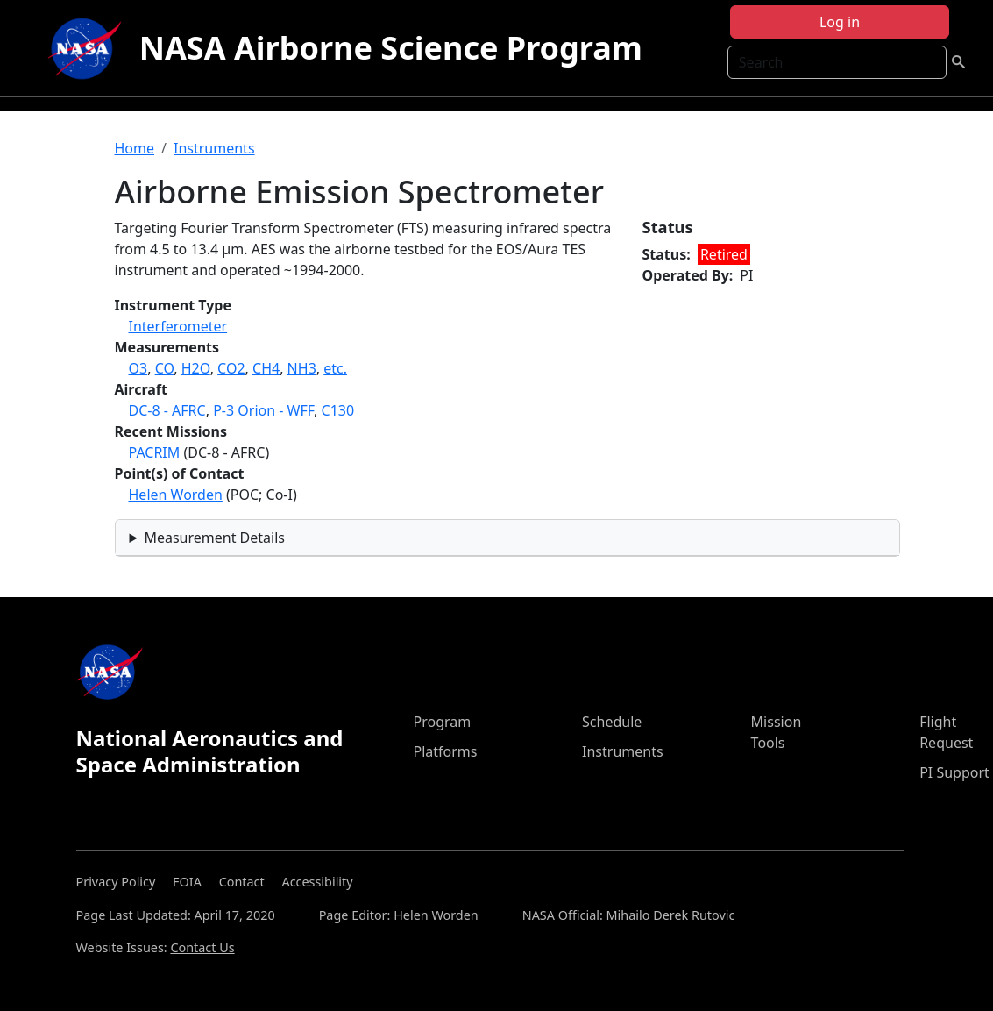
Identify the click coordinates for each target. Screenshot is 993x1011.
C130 (338, 410)
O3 (138, 368)
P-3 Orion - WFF (263, 410)
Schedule (612, 721)
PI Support (954, 772)
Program (442, 721)
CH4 (266, 368)
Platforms (445, 751)
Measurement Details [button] (214, 537)
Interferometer (178, 326)
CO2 (231, 368)
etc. (335, 368)
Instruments (214, 148)
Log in (839, 22)
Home (135, 148)
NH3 (301, 368)
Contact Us (202, 947)
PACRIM (155, 452)
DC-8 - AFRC (167, 410)
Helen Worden (176, 494)
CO (164, 368)
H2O (195, 368)
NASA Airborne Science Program (390, 47)
